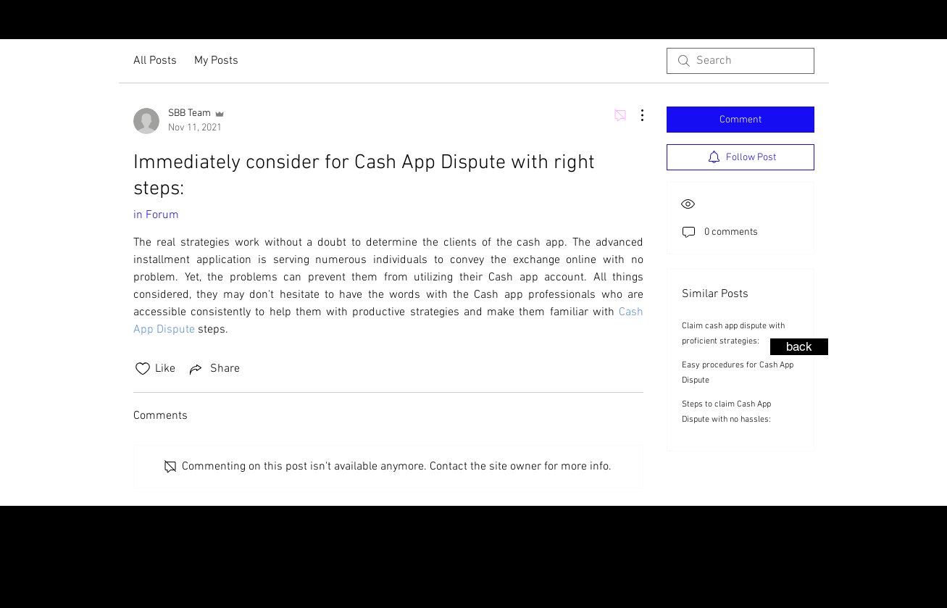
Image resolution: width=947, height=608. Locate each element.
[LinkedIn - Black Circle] (924, 21)
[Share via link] (213, 369)
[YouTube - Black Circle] (901, 21)
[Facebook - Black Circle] (878, 21)
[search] (740, 61)
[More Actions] (634, 115)
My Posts (216, 61)
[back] (799, 346)
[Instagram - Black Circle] (855, 21)
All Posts (155, 61)
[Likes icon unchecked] (142, 369)
